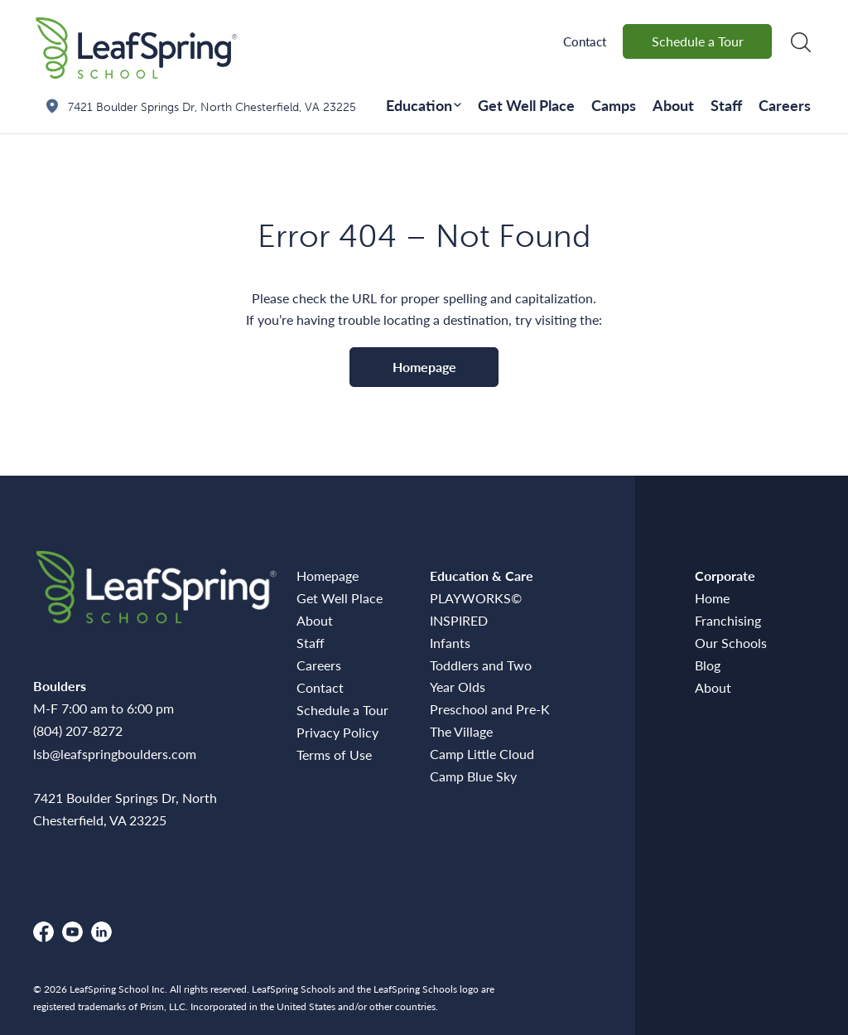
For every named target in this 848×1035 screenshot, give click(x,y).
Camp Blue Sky (473, 776)
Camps (613, 104)
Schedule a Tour (698, 41)
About (673, 104)
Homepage (424, 366)
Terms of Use (334, 754)
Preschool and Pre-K (490, 708)
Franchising (728, 620)
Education (419, 104)
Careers (785, 104)
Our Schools (731, 642)
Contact (584, 41)
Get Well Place (526, 104)
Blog (707, 665)
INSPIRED (459, 620)
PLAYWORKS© (476, 597)
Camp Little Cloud (482, 753)
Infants (450, 642)
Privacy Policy (337, 732)
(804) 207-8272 (78, 730)
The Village (461, 731)
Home (712, 597)
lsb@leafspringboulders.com (114, 753)
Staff (726, 104)
